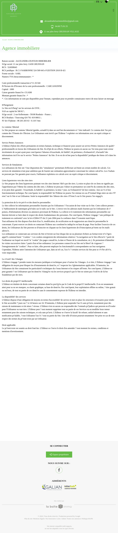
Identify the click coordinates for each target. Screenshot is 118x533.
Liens (59, 519)
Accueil (4, 39)
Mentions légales (39, 519)
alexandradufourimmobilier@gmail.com (61, 21)
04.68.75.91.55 (61, 26)
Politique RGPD (87, 519)
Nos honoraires (51, 519)
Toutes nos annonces (74, 519)
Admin (63, 519)
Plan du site (28, 519)
